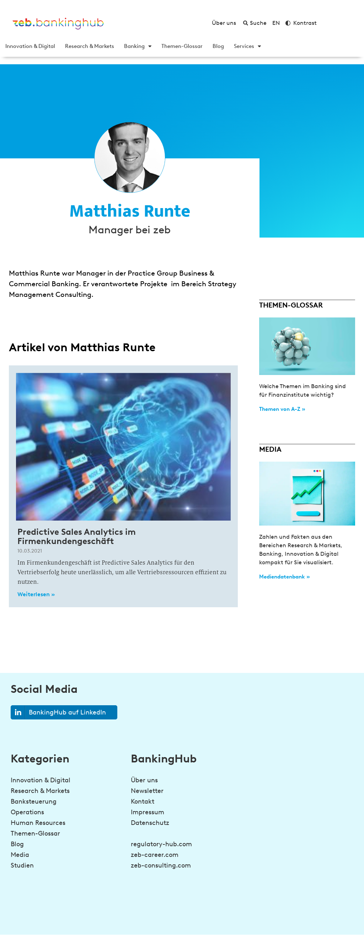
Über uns (144, 780)
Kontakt (142, 801)
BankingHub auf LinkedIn (58, 712)
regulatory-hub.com (161, 844)
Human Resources (38, 823)
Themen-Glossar (182, 46)
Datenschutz (150, 823)
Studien (22, 865)
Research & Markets (89, 46)
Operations (27, 812)
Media (20, 855)
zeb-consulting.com (161, 865)
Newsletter (147, 791)
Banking (137, 46)
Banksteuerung (34, 801)
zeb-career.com (154, 855)
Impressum (147, 812)
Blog (218, 46)
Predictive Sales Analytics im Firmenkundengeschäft (76, 536)
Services (247, 46)
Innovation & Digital (30, 46)
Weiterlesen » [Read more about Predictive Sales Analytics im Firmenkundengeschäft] (36, 594)
